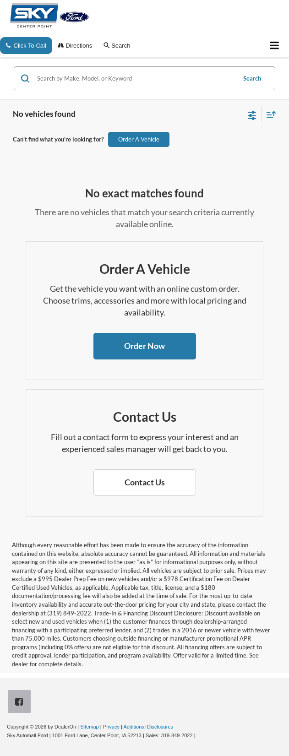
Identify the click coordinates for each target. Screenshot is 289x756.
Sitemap (89, 726)
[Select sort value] (269, 114)
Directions (75, 45)
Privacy (111, 726)
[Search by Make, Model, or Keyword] (135, 78)
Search (252, 78)
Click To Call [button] (26, 45)
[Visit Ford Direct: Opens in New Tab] (199, 735)
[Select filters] (252, 114)
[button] (144, 346)
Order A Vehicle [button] (138, 139)
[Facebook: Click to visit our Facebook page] (21, 702)
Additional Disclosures (148, 726)
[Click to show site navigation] (274, 45)
